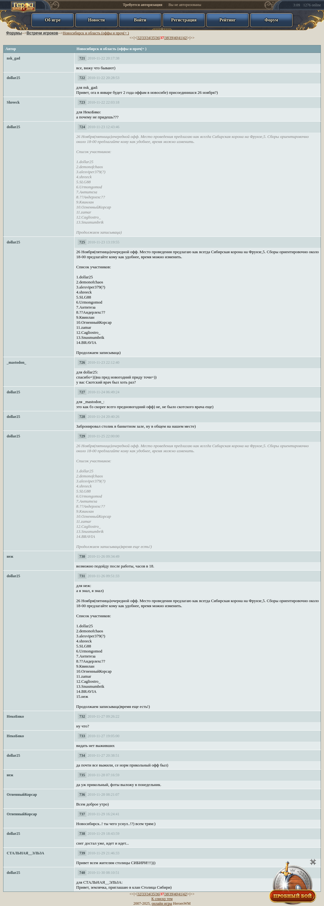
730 (82, 556)
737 (82, 814)
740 (82, 872)
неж (10, 556)
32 (139, 38)
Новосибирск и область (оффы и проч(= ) (96, 33)
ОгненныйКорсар (22, 794)
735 (82, 775)
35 (153, 38)
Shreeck (13, 102)
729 (82, 436)
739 (82, 853)
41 (180, 38)
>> (192, 38)
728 (82, 416)
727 (82, 392)
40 (175, 38)
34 (148, 38)
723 (82, 102)
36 (157, 38)
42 (185, 38)
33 (144, 38)
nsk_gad (13, 58)
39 (171, 38)
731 (82, 576)
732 (82, 716)
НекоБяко (15, 716)
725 (82, 242)
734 (82, 755)
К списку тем (161, 899)
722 (82, 78)
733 (82, 736)
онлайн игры (162, 903)
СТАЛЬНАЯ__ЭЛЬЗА (25, 853)
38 (166, 38)
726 (82, 362)
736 (82, 794)
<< (132, 38)
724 (82, 127)
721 (82, 58)
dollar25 (13, 78)
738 (82, 833)
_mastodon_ (16, 362)
